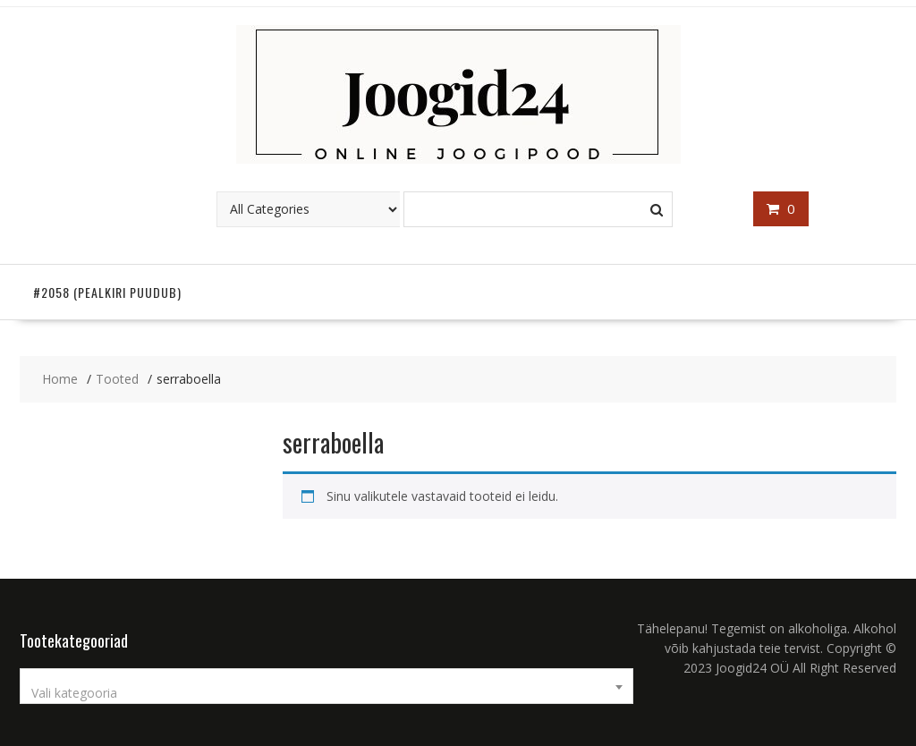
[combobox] (326, 686)
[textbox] (326, 693)
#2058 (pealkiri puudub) (107, 292)
